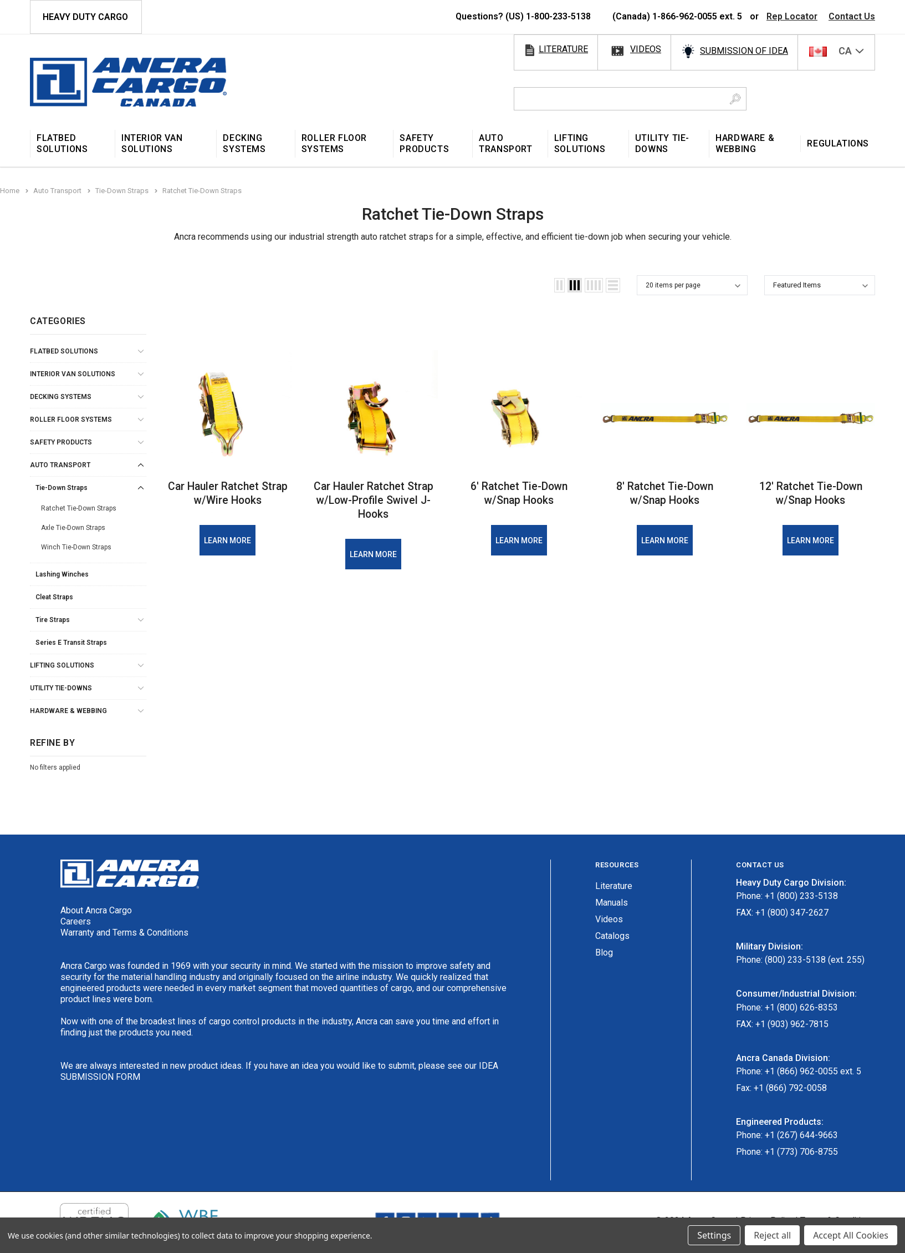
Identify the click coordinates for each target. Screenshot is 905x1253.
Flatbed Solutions (64, 351)
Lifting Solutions (62, 665)
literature (563, 49)
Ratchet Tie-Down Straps (78, 508)
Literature (613, 886)
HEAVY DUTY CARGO (85, 17)
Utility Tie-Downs (61, 688)
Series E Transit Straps (71, 642)
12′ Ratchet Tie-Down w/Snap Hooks (810, 493)
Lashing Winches (62, 574)
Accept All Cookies (850, 1235)
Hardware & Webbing (68, 711)
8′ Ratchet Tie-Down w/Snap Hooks (665, 493)
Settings (714, 1235)
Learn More (227, 540)
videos (645, 49)
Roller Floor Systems (71, 419)
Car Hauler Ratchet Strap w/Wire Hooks (227, 493)
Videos (609, 919)
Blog (604, 952)
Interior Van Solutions (72, 374)
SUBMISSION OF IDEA (744, 51)
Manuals (611, 902)
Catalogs (612, 936)
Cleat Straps (54, 597)
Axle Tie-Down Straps (73, 528)
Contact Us (852, 16)
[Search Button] (735, 99)
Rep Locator (791, 16)
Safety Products (61, 442)
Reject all (772, 1235)
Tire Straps (52, 620)
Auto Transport (60, 465)
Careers (75, 921)
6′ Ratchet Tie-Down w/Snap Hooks (519, 493)
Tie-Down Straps (61, 488)
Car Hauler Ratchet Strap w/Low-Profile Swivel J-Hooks (373, 500)
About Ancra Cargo (96, 910)
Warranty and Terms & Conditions (124, 932)
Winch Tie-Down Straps (76, 547)
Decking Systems (60, 397)
